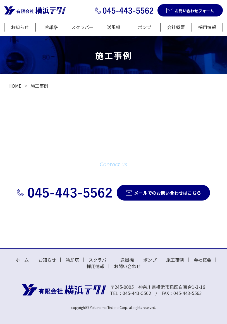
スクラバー (82, 27)
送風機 (113, 27)
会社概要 (176, 27)
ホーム (22, 259)
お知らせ (20, 27)
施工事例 (175, 259)
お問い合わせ (127, 266)
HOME (14, 85)
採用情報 (207, 27)
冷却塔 (51, 27)
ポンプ (144, 27)
